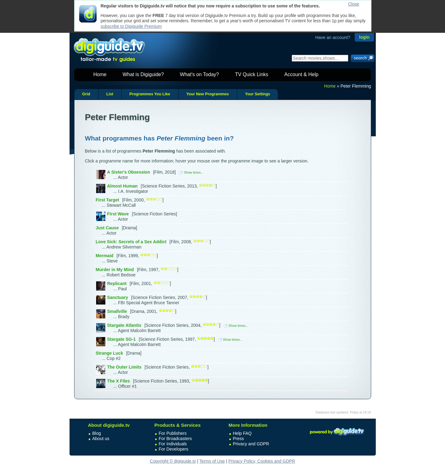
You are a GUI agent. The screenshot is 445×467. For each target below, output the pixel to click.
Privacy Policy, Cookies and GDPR (261, 461)
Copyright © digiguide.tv (173, 461)
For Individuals (173, 443)
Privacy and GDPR (251, 443)
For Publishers (173, 433)
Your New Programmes (207, 94)
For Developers (174, 449)
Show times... (191, 172)
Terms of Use (212, 461)
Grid (86, 94)
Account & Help (301, 74)
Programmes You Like (149, 94)
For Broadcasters (175, 438)
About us (100, 438)
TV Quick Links (251, 74)
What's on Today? (199, 74)
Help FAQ (242, 433)
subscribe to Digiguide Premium (131, 26)
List (109, 94)
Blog (96, 433)
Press (238, 438)
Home (100, 74)
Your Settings (257, 94)
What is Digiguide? (143, 74)
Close (353, 4)
